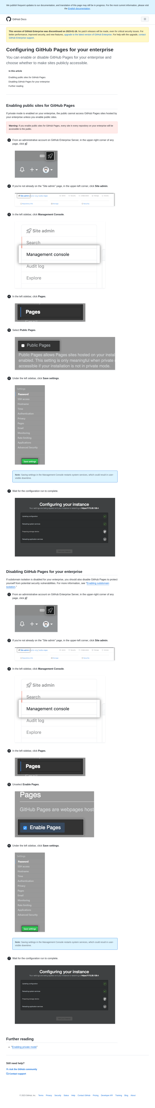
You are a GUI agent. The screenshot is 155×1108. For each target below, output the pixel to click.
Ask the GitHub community (21, 1069)
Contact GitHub (84, 1095)
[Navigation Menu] (145, 19)
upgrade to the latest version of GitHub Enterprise (88, 34)
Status (66, 1095)
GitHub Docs (19, 19)
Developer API (107, 1095)
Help (73, 1095)
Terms (40, 1095)
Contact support (16, 1074)
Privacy (49, 1095)
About (133, 1095)
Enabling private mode (24, 1047)
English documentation (79, 8)
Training (118, 1095)
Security (57, 1095)
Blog (126, 1095)
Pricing (96, 1095)
